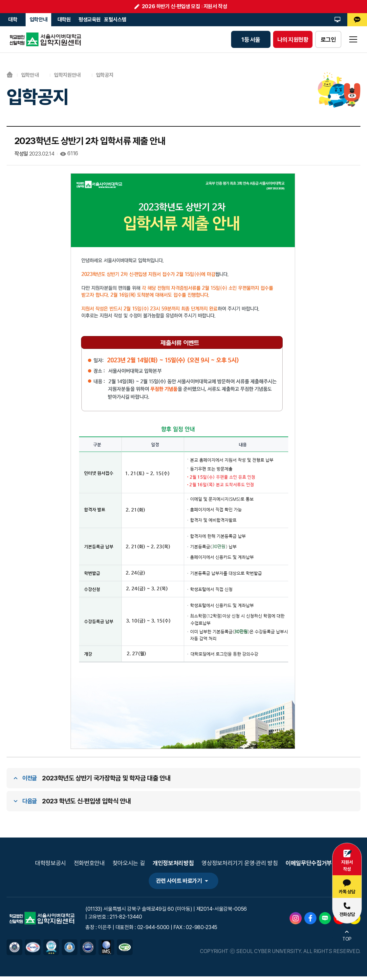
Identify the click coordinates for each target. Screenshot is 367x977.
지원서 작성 (215, 6)
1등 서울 (250, 39)
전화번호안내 (89, 863)
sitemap (353, 39)
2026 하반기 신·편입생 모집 (171, 6)
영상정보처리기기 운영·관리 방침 (240, 863)
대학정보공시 (50, 863)
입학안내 (39, 19)
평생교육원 (89, 19)
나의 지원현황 (293, 39)
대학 (12, 19)
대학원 (64, 19)
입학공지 (105, 75)
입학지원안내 (67, 75)
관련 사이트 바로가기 (178, 881)
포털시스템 (115, 19)
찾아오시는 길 (129, 863)
